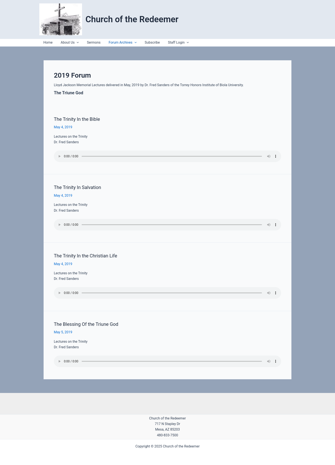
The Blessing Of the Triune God (86, 324)
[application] (180, 42)
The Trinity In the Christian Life (85, 255)
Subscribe (146, 42)
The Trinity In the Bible (77, 119)
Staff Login (171, 42)
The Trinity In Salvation (77, 187)
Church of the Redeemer (131, 19)
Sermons (90, 42)
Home (47, 42)
